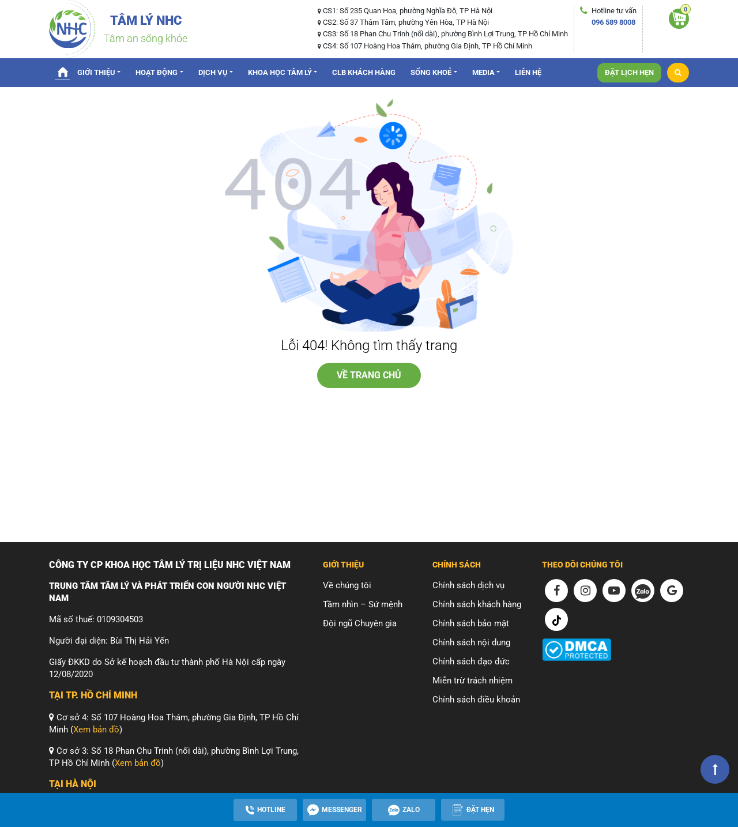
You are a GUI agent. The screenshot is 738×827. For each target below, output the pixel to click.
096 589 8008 (613, 22)
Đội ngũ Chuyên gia (360, 623)
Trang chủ (62, 71)
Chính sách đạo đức (471, 661)
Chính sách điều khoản (476, 699)
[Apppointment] (472, 810)
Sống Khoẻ (431, 72)
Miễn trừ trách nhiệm (472, 680)
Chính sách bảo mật (470, 623)
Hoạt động (156, 72)
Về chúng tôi (347, 585)
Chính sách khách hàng (476, 604)
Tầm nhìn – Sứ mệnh (362, 604)
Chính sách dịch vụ (468, 585)
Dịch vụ (213, 72)
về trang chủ (369, 375)
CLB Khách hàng (364, 72)
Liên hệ (528, 72)
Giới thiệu (96, 72)
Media (483, 72)
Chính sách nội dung (471, 642)
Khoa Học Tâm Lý (280, 72)
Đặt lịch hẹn (629, 72)
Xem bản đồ (96, 729)
